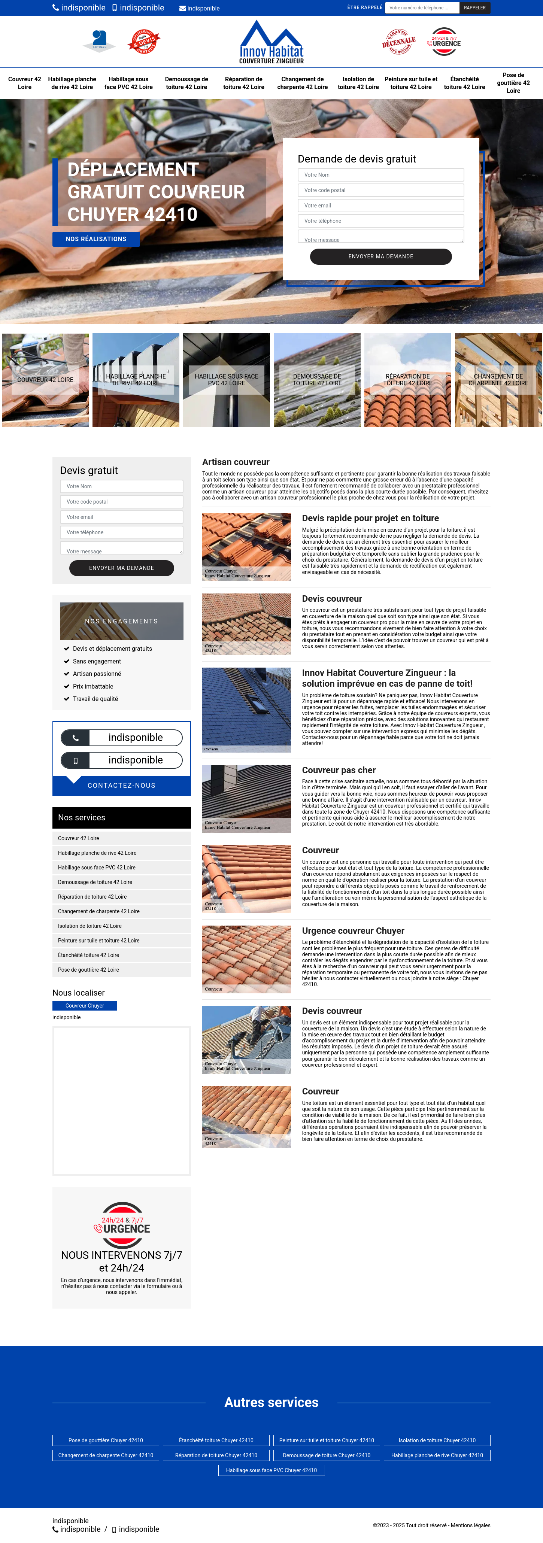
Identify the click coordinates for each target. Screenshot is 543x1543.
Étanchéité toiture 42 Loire (464, 83)
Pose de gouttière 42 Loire (513, 83)
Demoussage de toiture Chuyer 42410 (327, 1455)
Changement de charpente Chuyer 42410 (106, 1455)
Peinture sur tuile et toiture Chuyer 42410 (326, 1440)
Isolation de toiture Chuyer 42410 (437, 1440)
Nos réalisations (96, 239)
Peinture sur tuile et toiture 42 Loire (411, 83)
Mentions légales (471, 1525)
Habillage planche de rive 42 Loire (72, 83)
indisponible (79, 7)
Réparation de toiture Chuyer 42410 (216, 1455)
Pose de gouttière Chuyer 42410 (106, 1440)
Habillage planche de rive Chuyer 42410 (437, 1455)
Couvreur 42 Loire (24, 83)
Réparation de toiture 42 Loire (243, 83)
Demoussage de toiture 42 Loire (186, 83)
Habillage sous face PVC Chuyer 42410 (271, 1470)
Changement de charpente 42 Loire (302, 83)
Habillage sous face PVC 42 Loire (128, 83)
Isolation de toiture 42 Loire (358, 83)
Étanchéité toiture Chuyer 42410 (216, 1440)
